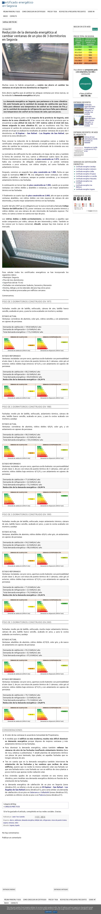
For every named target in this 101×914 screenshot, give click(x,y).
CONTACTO (13, 16)
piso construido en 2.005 (39, 195)
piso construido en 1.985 (45, 172)
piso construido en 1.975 (48, 159)
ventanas (11, 823)
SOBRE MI (91, 12)
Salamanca (34, 792)
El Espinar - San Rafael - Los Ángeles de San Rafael (40, 133)
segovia (5, 823)
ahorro (12, 820)
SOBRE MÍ (92, 900)
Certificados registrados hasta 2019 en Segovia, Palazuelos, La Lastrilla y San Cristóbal (89, 109)
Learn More (48, 911)
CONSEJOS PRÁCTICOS (12, 807)
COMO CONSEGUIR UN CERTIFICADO (33, 12)
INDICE (5, 16)
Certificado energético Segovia (85, 189)
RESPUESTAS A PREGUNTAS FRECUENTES (72, 12)
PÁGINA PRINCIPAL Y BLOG (12, 900)
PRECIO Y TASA (52, 12)
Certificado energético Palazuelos (86, 179)
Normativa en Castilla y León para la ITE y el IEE (90, 149)
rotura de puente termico (59, 820)
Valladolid (45, 792)
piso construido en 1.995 (40, 185)
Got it (55, 911)
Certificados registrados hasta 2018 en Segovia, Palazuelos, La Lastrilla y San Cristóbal (89, 121)
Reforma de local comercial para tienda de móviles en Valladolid (90, 139)
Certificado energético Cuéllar (85, 171)
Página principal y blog (11, 12)
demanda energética (28, 820)
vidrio (16, 823)
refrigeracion (47, 820)
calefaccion (18, 820)
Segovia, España (14, 825)
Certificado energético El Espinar (86, 174)
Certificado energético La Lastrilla (86, 176)
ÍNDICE (6, 903)
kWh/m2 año (38, 820)
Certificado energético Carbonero (86, 169)
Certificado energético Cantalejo (86, 167)
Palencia (42, 795)
